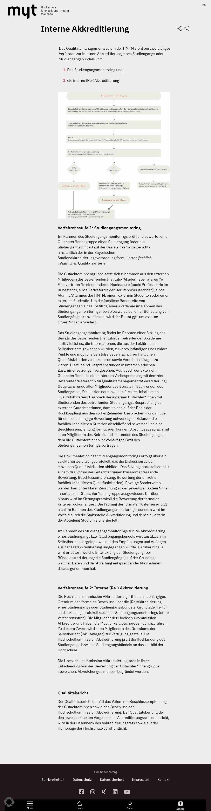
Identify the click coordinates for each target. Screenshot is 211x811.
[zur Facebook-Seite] (83, 792)
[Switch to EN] (203, 5)
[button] (9, 802)
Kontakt (164, 779)
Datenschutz (82, 779)
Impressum (140, 779)
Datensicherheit (112, 779)
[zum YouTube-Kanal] (128, 792)
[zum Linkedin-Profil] (117, 792)
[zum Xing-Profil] (106, 792)
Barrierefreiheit (52, 779)
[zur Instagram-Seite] (94, 792)
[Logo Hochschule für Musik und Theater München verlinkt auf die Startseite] (22, 12)
